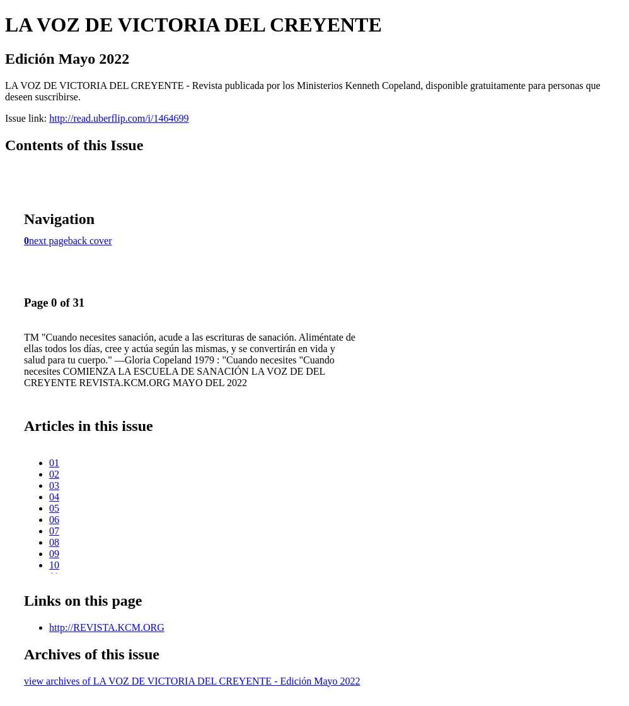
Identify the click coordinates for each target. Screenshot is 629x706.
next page (48, 240)
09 (54, 553)
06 (54, 519)
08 (54, 542)
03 (54, 485)
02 (54, 474)
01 (54, 462)
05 (54, 508)
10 (54, 565)
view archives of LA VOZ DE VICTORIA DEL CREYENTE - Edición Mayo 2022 (192, 681)
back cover (90, 240)
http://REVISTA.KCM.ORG (106, 627)
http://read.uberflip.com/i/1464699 (118, 118)
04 (54, 496)
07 (54, 531)
